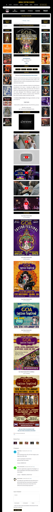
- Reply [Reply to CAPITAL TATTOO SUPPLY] (34, 466)
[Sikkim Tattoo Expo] (32, 442)
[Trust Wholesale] (45, 10)
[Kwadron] (22, 10)
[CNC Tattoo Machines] (7, 97)
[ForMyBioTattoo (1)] (7, 118)
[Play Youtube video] (26, 142)
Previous (24, 20)
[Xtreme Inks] (30, 10)
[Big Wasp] (7, 65)
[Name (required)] (18, 503)
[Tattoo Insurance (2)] (45, 118)
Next (28, 20)
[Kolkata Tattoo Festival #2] (37, 442)
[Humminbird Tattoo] (45, 65)
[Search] (3, 7)
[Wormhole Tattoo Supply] (14, 10)
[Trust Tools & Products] (7, 45)
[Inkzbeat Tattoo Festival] (15, 442)
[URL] (35, 503)
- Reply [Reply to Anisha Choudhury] (31, 478)
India (14, 434)
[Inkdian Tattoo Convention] (21, 442)
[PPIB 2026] (7, 10)
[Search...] (26, 7)
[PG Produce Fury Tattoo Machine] (45, 97)
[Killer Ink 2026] (37, 10)
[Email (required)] (26, 503)
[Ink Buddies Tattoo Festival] (26, 442)
